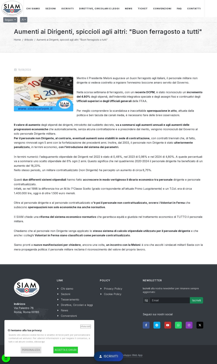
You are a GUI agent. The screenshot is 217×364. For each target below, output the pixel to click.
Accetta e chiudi (65, 350)
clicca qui (39, 341)
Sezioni (65, 294)
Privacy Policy (113, 288)
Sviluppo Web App (132, 355)
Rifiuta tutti (86, 326)
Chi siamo (67, 288)
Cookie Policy (112, 294)
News (64, 310)
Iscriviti (196, 300)
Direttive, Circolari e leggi (77, 305)
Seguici (9, 19)
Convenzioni (69, 315)
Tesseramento (70, 299)
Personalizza (31, 350)
